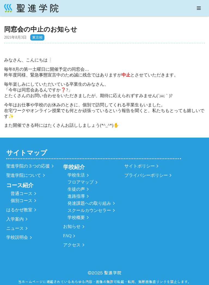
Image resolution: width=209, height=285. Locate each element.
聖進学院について (23, 175)
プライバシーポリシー (146, 175)
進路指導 (76, 196)
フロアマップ (80, 182)
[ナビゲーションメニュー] (199, 8)
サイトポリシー (139, 166)
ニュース (15, 228)
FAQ (67, 235)
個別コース (21, 200)
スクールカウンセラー (89, 210)
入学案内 (15, 219)
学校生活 (76, 175)
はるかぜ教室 (19, 209)
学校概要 (76, 217)
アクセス (72, 245)
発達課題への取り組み (89, 203)
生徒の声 (76, 189)
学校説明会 (17, 237)
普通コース (21, 193)
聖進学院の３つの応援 (28, 166)
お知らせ (72, 226)
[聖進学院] (31, 8)
